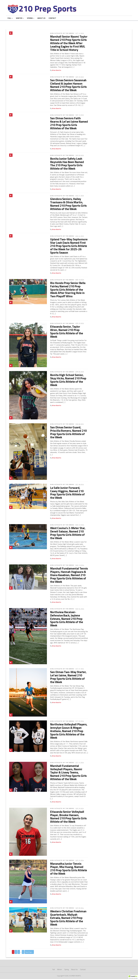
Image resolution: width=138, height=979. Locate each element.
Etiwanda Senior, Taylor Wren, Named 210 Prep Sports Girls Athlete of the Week (66, 331)
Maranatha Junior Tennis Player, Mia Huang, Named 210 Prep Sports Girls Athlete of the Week (68, 868)
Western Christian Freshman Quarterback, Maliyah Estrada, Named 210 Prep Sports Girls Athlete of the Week (68, 918)
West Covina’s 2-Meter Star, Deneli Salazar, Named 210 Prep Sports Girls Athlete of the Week (67, 533)
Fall (9, 18)
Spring (30, 18)
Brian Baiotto (56, 70)
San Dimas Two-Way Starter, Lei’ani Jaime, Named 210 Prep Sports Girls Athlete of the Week (68, 677)
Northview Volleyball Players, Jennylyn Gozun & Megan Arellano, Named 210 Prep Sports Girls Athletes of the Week (68, 731)
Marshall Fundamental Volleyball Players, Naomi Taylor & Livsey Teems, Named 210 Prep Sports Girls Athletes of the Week (68, 772)
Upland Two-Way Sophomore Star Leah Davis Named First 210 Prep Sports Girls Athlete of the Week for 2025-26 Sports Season (69, 246)
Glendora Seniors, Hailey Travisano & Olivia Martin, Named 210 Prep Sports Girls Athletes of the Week (68, 204)
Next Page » (29, 952)
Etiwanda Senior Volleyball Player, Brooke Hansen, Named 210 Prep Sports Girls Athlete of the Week (68, 816)
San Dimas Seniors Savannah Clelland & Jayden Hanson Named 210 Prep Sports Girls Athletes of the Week (68, 85)
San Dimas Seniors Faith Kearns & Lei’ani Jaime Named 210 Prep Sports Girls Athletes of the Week (69, 123)
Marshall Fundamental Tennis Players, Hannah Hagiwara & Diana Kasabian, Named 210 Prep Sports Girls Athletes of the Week (69, 575)
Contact (52, 18)
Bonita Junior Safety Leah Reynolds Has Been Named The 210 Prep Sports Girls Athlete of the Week (67, 163)
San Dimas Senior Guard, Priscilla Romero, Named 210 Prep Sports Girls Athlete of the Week (68, 432)
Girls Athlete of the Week (62, 33)
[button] (133, 977)
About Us (41, 18)
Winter (19, 18)
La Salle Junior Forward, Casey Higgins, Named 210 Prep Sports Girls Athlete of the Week (67, 492)
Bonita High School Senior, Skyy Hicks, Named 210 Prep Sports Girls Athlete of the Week (68, 380)
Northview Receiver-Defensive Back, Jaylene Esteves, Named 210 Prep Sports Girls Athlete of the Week (66, 619)
